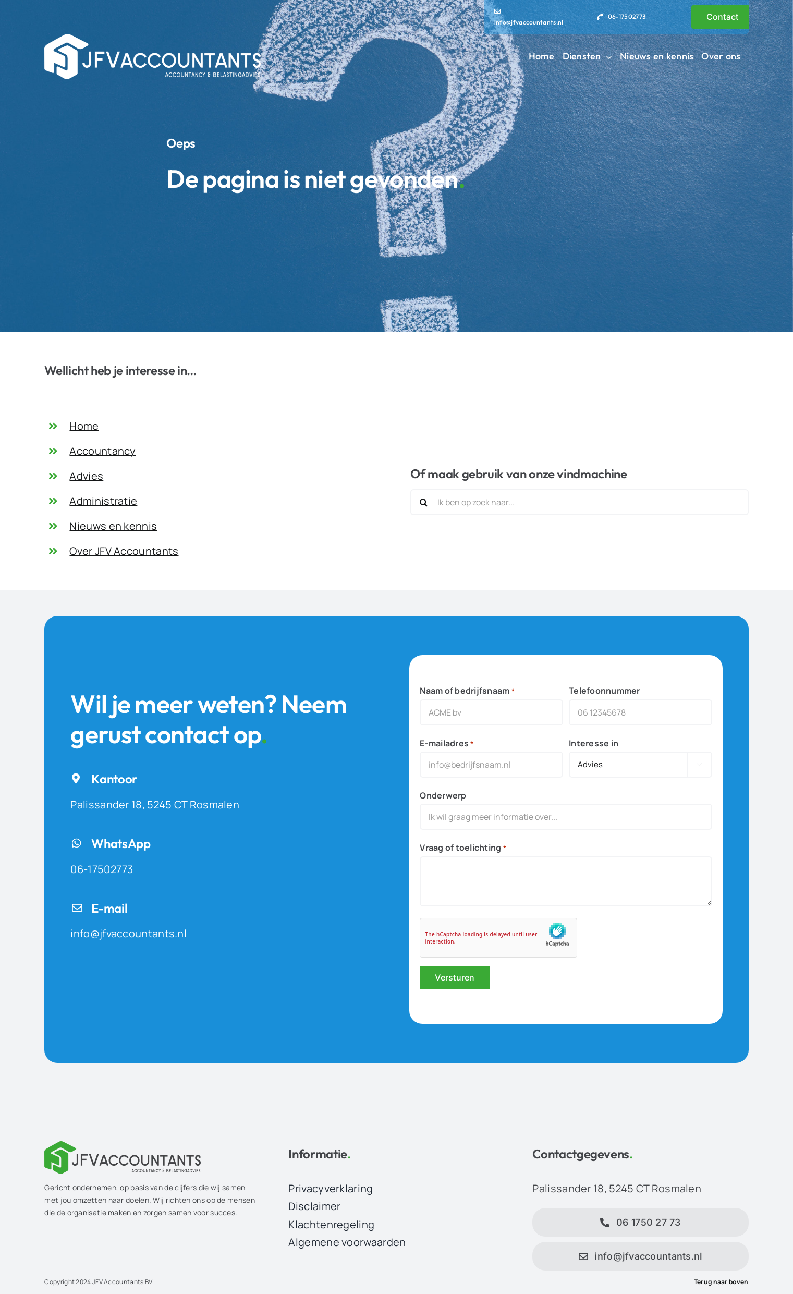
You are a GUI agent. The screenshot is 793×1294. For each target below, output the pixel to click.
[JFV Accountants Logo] (152, 39)
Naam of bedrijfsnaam (467, 691)
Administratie (103, 501)
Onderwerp (443, 795)
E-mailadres (446, 743)
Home (84, 426)
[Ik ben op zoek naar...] (579, 502)
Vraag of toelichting (463, 848)
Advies (86, 476)
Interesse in (593, 743)
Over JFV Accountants (123, 551)
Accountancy (102, 451)
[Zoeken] (423, 502)
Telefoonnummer (604, 690)
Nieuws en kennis (113, 526)
